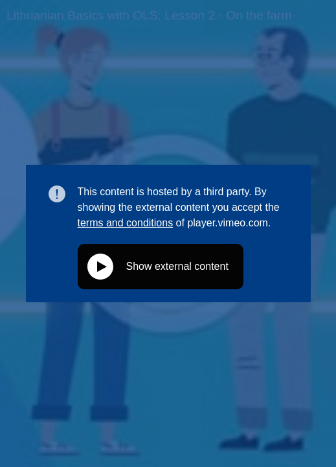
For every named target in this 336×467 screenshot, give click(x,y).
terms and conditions (126, 222)
